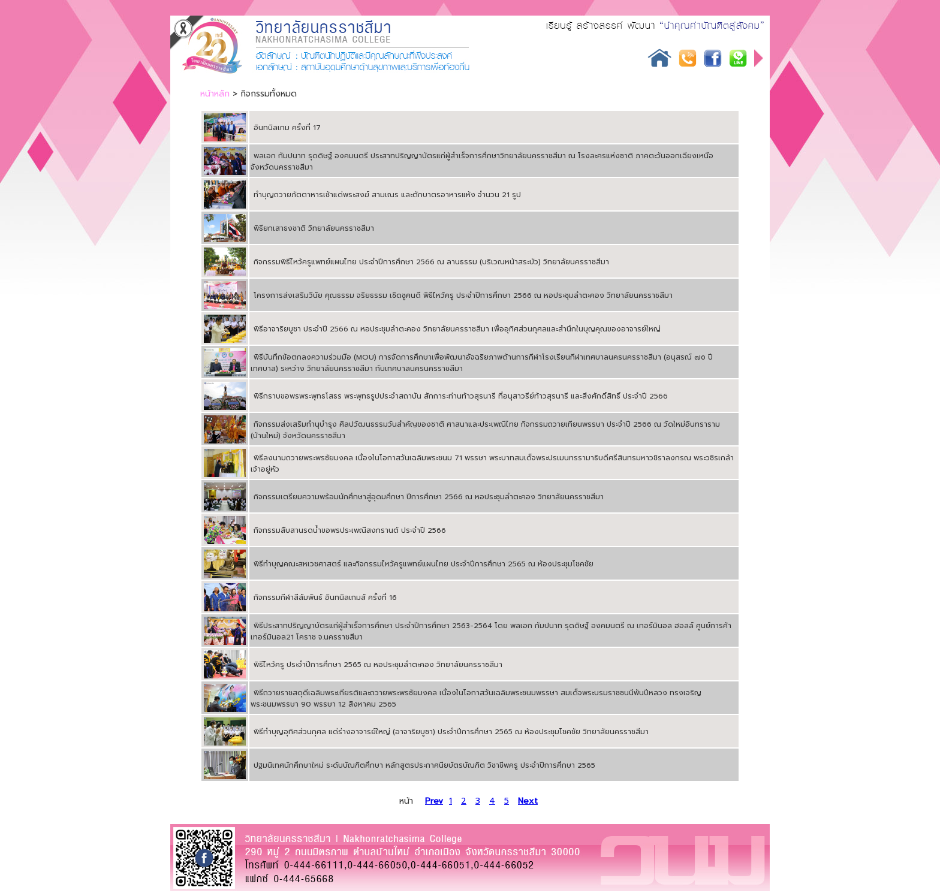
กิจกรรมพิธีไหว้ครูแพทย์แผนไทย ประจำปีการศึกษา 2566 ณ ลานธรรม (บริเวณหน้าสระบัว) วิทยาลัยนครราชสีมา (431, 262)
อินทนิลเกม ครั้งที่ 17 (287, 127)
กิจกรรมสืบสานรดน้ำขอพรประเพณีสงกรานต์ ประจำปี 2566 (350, 530)
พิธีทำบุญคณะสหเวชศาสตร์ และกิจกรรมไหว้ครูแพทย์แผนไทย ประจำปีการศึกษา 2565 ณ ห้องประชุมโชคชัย (423, 564)
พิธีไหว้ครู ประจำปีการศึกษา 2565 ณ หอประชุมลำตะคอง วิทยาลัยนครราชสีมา (378, 664)
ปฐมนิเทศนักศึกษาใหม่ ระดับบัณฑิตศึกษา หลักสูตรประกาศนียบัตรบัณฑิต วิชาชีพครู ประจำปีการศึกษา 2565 (424, 765)
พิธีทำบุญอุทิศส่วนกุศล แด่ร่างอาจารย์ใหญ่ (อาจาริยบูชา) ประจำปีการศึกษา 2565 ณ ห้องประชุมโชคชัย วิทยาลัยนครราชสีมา (451, 731)
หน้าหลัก (215, 94)
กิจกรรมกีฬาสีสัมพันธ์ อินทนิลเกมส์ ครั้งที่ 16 (325, 597)
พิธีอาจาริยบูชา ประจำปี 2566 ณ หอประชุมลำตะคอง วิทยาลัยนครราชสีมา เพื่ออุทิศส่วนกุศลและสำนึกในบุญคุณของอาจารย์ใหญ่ (457, 329)
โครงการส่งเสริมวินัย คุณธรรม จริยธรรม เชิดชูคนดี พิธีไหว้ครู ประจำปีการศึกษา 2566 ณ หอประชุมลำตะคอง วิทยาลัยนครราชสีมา (463, 295)
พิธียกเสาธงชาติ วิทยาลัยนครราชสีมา (314, 228)
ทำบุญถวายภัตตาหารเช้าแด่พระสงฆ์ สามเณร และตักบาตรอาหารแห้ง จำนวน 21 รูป (387, 194)
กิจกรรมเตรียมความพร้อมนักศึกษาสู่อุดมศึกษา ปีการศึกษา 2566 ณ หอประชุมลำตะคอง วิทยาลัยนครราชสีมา (429, 496)
